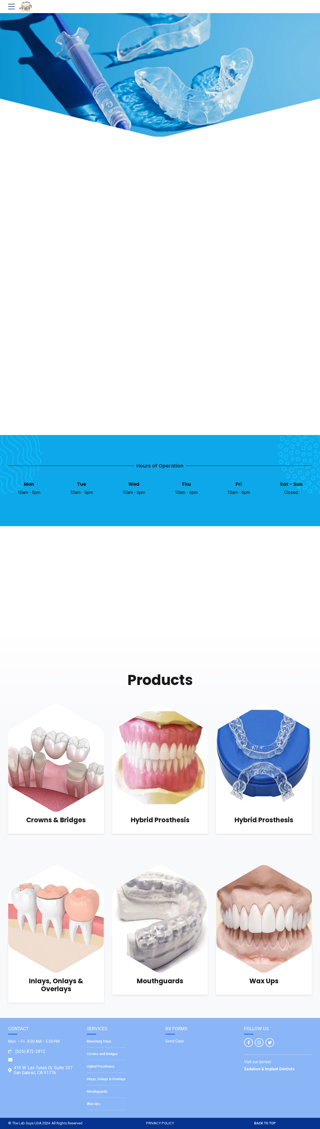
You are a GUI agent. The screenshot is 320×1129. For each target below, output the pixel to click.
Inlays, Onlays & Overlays (56, 984)
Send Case (174, 1041)
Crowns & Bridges (56, 819)
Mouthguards (160, 980)
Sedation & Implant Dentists (269, 1069)
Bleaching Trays (99, 1041)
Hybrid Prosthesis (160, 819)
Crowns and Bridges (102, 1054)
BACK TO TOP (265, 1123)
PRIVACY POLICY (160, 1123)
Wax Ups (263, 980)
